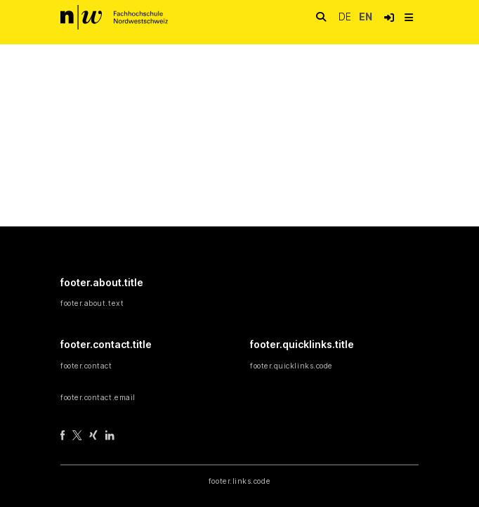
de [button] (346, 17)
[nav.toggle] (409, 17)
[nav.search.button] (321, 17)
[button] (389, 17)
